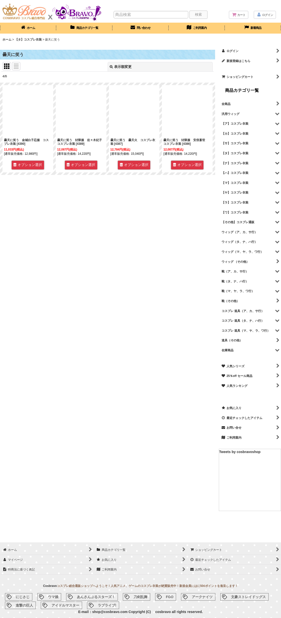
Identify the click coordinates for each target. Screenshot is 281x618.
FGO (169, 597)
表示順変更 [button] (121, 67)
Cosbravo (50, 586)
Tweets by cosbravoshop (240, 452)
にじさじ (23, 597)
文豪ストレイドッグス (248, 597)
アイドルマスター (65, 605)
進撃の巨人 (24, 605)
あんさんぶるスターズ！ (96, 597)
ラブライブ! (107, 605)
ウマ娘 (53, 597)
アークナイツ (202, 597)
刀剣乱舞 (140, 597)
